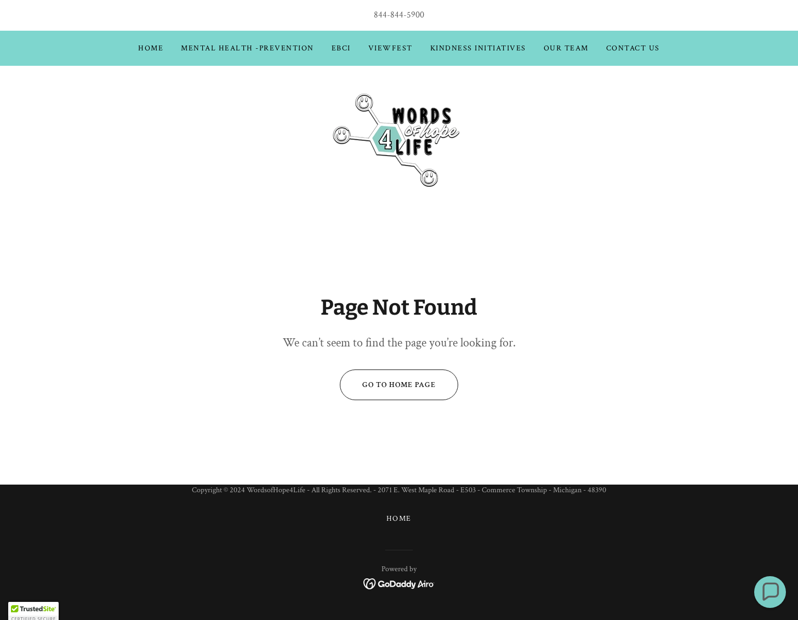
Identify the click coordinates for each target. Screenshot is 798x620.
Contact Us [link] (633, 48)
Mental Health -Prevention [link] (247, 48)
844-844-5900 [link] (399, 15)
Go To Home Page (388, 384)
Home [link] (150, 48)
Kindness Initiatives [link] (478, 48)
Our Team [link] (566, 48)
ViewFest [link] (390, 48)
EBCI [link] (341, 48)
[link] (398, 137)
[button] (770, 592)
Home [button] (399, 519)
